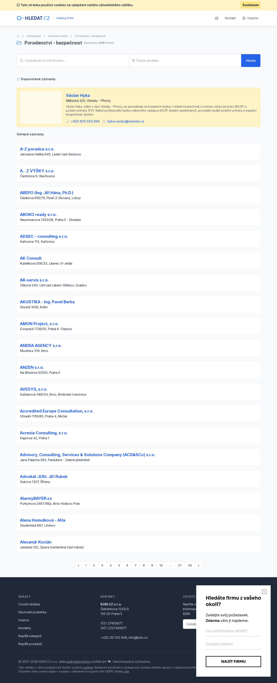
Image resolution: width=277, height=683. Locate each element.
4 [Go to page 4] (111, 565)
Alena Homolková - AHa (42, 520)
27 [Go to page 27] (180, 565)
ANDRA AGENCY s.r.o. (41, 345)
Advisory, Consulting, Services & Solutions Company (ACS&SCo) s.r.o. (87, 454)
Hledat (251, 61)
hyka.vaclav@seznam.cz (126, 121)
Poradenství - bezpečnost (90, 36)
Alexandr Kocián (35, 542)
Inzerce (250, 18)
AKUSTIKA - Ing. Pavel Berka (47, 302)
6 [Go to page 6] (127, 565)
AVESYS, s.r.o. (33, 389)
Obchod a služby (58, 36)
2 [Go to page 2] (94, 565)
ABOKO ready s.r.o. (38, 214)
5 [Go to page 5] (119, 565)
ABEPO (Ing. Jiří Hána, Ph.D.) (46, 192)
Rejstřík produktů (30, 644)
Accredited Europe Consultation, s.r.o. (56, 411)
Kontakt (230, 18)
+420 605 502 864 (85, 121)
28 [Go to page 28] (190, 565)
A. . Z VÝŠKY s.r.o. (37, 171)
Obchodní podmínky (32, 612)
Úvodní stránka (29, 604)
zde (126, 671)
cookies (88, 667)
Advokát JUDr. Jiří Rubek (44, 476)
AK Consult (31, 258)
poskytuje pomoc (78, 662)
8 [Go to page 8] (144, 565)
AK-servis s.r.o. (34, 280)
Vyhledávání (34, 36)
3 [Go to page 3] (102, 565)
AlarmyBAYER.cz (36, 498)
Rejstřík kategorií (29, 636)
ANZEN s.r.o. (32, 367)
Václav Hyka (78, 95)
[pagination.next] (198, 565)
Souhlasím (251, 5)
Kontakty (24, 628)
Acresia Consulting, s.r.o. (44, 433)
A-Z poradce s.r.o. (37, 149)
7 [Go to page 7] (135, 565)
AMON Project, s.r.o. (39, 323)
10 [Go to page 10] (161, 565)
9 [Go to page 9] (152, 565)
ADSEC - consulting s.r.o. (44, 236)
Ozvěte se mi (246, 624)
